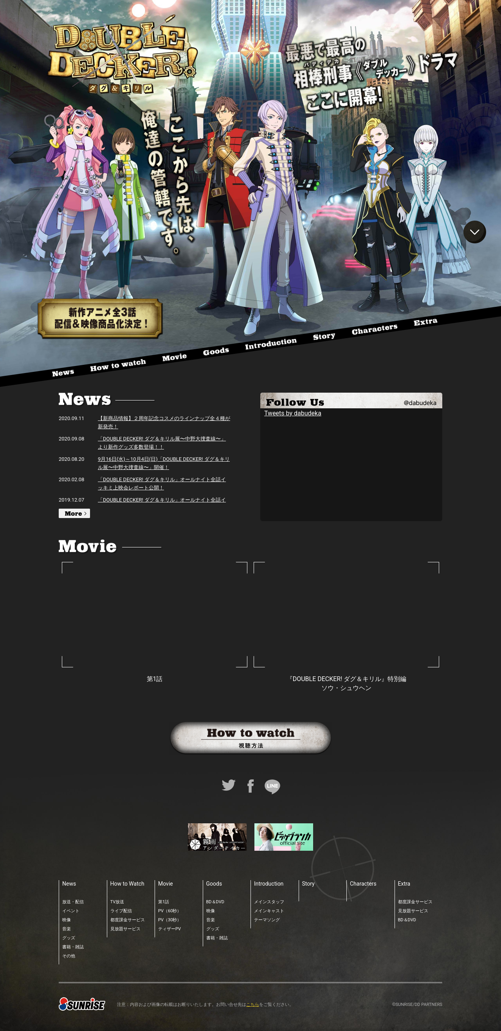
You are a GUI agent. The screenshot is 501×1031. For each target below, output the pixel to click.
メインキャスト (269, 910)
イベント (70, 910)
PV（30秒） (169, 919)
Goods (214, 884)
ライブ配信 (121, 910)
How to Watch (127, 884)
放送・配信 (73, 901)
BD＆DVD (215, 901)
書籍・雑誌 (73, 946)
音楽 (66, 928)
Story (308, 884)
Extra (404, 884)
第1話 (163, 901)
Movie (165, 884)
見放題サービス (125, 928)
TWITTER (351, 400)
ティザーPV (169, 928)
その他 (68, 956)
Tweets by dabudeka (292, 413)
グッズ (68, 937)
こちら (252, 1004)
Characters (363, 884)
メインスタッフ (269, 901)
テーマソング (267, 919)
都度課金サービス (127, 919)
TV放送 (117, 901)
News (69, 884)
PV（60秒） (169, 910)
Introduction (268, 884)
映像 (66, 919)
